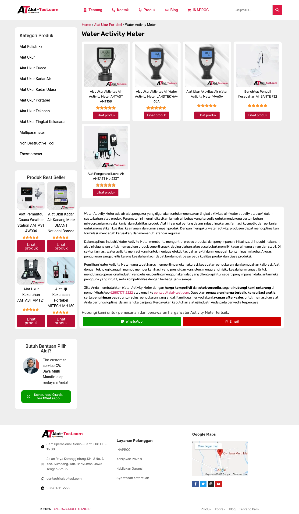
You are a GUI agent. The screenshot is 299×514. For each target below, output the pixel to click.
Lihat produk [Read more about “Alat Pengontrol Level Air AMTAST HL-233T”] (105, 192)
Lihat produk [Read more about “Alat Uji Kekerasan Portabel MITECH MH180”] (61, 321)
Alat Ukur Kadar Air (35, 79)
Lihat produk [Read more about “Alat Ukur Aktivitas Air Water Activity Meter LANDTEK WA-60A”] (156, 115)
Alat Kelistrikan (32, 46)
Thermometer (31, 154)
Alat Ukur (27, 57)
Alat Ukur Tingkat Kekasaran (43, 122)
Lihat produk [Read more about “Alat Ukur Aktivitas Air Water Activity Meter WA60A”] (207, 115)
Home (86, 25)
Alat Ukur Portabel (35, 100)
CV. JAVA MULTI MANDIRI (72, 509)
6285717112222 (121, 293)
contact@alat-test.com (171, 293)
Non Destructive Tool (37, 143)
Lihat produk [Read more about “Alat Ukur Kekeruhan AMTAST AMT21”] (31, 321)
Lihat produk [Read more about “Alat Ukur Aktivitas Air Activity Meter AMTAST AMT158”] (105, 115)
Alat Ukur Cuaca (33, 68)
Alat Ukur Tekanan (35, 111)
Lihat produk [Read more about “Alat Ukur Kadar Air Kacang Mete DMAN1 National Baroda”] (61, 246)
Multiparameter (32, 132)
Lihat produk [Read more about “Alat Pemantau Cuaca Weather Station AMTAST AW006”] (31, 246)
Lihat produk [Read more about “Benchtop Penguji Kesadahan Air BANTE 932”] (257, 115)
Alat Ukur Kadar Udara (38, 89)
